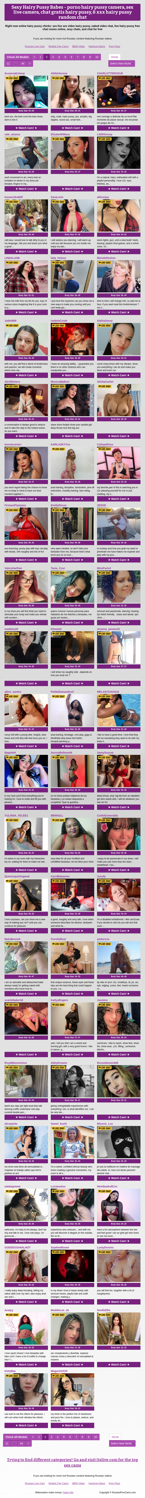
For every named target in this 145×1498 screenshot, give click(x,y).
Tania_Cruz (58, 568)
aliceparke (11, 1123)
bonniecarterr (13, 444)
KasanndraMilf (14, 197)
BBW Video (78, 46)
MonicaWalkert (60, 381)
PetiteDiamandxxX (62, 691)
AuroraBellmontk (61, 752)
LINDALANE (12, 257)
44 (22, 63)
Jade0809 (10, 320)
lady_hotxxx (58, 257)
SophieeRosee (60, 1247)
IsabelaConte (59, 320)
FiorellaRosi (58, 939)
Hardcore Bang (97, 46)
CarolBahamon (60, 876)
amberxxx (103, 939)
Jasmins (102, 1000)
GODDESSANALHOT (18, 1247)
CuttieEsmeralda (107, 815)
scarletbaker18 (14, 1000)
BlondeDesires (106, 257)
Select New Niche (121, 63)
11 (8, 63)
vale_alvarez (12, 134)
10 (97, 57)
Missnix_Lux (105, 1123)
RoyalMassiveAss (16, 1062)
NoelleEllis (103, 1310)
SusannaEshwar (15, 73)
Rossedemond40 (107, 1062)
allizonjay (103, 197)
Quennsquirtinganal (17, 876)
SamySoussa (105, 752)
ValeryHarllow (13, 568)
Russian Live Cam (35, 46)
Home (114, 57)
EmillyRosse (58, 505)
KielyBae (10, 1371)
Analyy (9, 1310)
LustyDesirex (105, 1247)
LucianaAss (58, 1186)
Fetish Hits (68, 1492)
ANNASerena (59, 73)
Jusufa (101, 876)
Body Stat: (26, 111)
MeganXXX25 (59, 1371)
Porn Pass (114, 46)
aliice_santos (13, 691)
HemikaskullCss (107, 1186)
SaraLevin (57, 197)
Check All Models (18, 57)
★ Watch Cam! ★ (26, 127)
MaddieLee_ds (60, 1310)
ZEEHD (101, 505)
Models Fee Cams (58, 46)
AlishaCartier (105, 381)
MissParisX (104, 568)
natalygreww (12, 1186)
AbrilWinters (12, 381)
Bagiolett (10, 752)
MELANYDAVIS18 (108, 691)
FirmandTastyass (15, 505)
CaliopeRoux (105, 444)
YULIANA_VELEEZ (16, 815)
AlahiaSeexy (105, 320)
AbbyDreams (59, 1062)
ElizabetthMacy (60, 134)
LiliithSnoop (104, 134)
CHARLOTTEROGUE (110, 73)
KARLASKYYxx (60, 444)
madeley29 (11, 629)
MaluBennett (12, 939)
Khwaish (56, 629)
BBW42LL (57, 815)
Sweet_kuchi (59, 1123)
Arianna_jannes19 (108, 629)
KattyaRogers (59, 1000)
